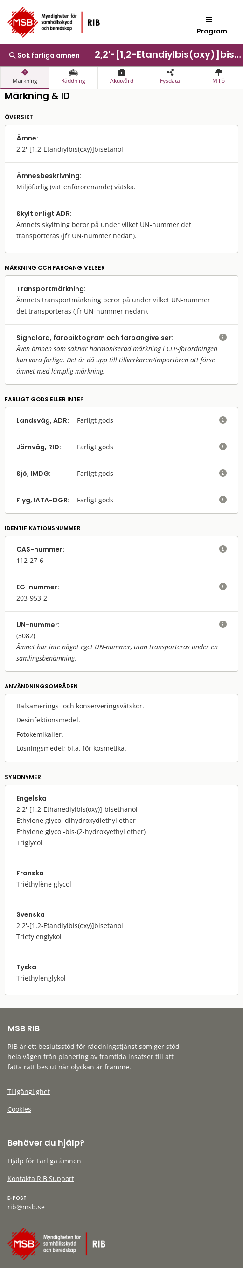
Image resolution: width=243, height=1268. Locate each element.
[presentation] (24, 78)
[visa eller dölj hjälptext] (223, 337)
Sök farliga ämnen (44, 55)
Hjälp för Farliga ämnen (44, 1160)
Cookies (19, 1109)
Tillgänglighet (28, 1091)
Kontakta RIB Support (40, 1178)
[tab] (24, 78)
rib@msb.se (26, 1206)
